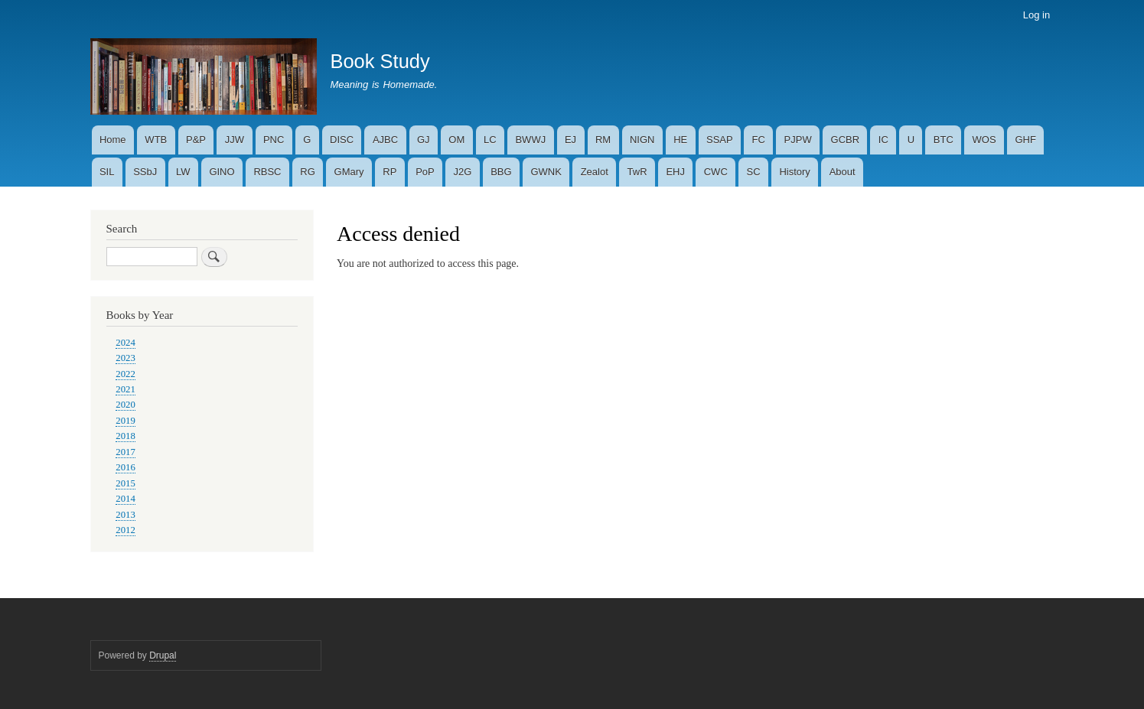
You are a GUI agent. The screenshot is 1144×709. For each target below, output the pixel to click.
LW (183, 171)
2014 (125, 498)
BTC (943, 139)
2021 (125, 389)
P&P (196, 139)
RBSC (267, 171)
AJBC (385, 139)
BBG (501, 171)
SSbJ (145, 171)
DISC (342, 139)
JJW (234, 139)
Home (112, 139)
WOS (984, 139)
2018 (125, 436)
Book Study (379, 61)
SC (754, 171)
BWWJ (530, 139)
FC (757, 139)
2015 (125, 483)
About (842, 171)
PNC (273, 139)
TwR (637, 171)
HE (680, 139)
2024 (125, 342)
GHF (1025, 139)
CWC (716, 171)
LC (490, 139)
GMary (349, 171)
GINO (221, 171)
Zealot (594, 171)
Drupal (162, 655)
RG (307, 171)
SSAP (719, 139)
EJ (570, 139)
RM (603, 139)
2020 (125, 404)
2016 (125, 467)
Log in (1036, 15)
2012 (125, 530)
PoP (425, 171)
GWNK (545, 171)
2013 (125, 514)
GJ (423, 139)
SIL (107, 171)
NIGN (642, 139)
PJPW (798, 139)
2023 (125, 358)
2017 (125, 452)
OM (456, 139)
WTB (156, 139)
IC (883, 139)
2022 (125, 374)
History (794, 171)
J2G (463, 171)
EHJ (675, 171)
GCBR (845, 139)
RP (389, 171)
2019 (125, 420)
